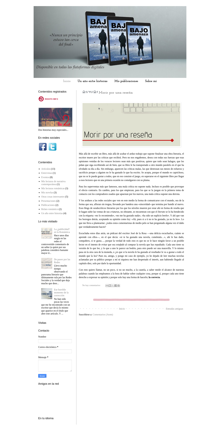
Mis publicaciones (126, 81)
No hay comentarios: (91, 285)
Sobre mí (151, 81)
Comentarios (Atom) (103, 314)
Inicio (67, 81)
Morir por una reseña (116, 93)
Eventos (45, 177)
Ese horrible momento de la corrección (61, 292)
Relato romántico (49, 209)
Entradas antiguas (174, 308)
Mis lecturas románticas (53, 188)
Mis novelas (47, 192)
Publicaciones (48, 205)
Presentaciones (48, 201)
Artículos (45, 169)
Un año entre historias (92, 81)
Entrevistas (46, 173)
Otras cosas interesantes (53, 196)
